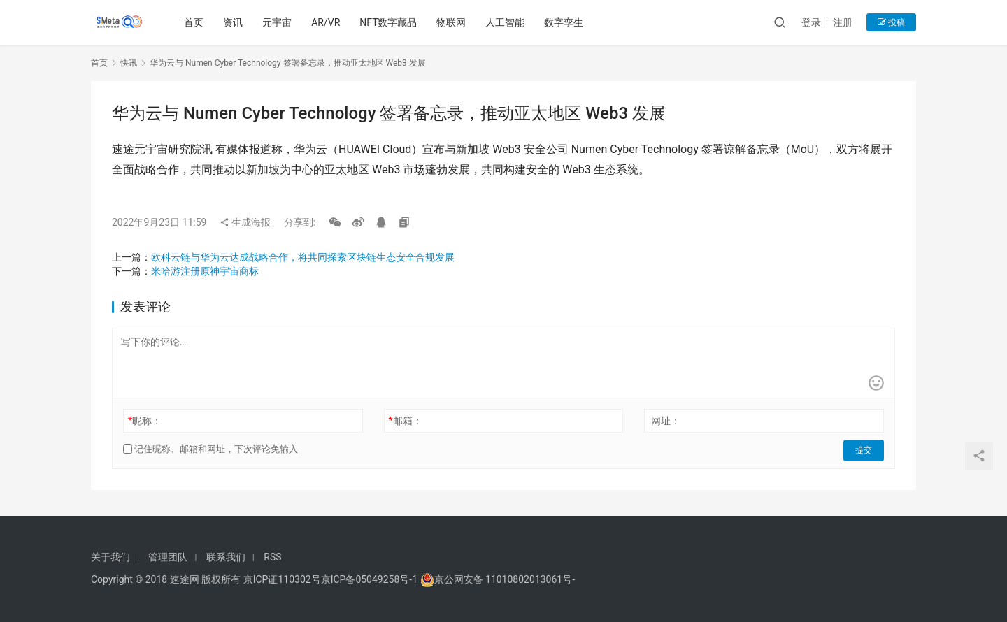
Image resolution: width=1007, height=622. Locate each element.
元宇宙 (278, 22)
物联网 (452, 22)
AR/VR (327, 22)
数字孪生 (565, 22)
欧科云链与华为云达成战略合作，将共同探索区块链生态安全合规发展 (303, 257)
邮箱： (405, 420)
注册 (842, 22)
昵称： (145, 420)
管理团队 (167, 557)
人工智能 (506, 22)
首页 (195, 22)
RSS (272, 557)
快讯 (128, 63)
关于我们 (110, 557)
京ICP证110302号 (282, 579)
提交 (864, 449)
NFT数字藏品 (389, 22)
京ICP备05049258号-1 (370, 579)
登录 (811, 22)
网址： (665, 420)
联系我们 (225, 557)
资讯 (234, 22)
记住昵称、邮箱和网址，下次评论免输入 (210, 449)
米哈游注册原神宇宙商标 (205, 271)
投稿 (891, 22)
